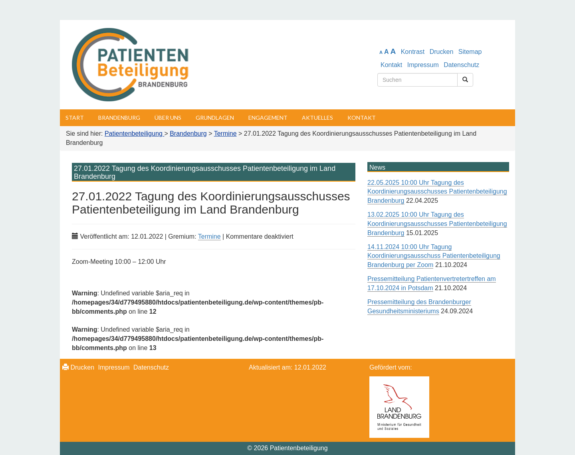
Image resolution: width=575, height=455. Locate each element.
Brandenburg (119, 117)
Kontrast (413, 51)
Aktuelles (317, 117)
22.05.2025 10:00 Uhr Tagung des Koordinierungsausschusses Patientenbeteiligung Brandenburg (437, 191)
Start (74, 117)
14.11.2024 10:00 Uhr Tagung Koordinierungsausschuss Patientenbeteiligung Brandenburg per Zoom (433, 256)
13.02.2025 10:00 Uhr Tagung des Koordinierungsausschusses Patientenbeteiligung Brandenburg (437, 223)
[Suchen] (465, 80)
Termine (209, 236)
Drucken (442, 51)
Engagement (268, 117)
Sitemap (470, 51)
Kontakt (391, 64)
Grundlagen (215, 117)
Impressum (423, 64)
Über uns (168, 117)
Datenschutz (461, 64)
